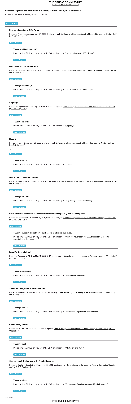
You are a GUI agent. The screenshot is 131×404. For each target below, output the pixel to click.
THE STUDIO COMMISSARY (65, 5)
